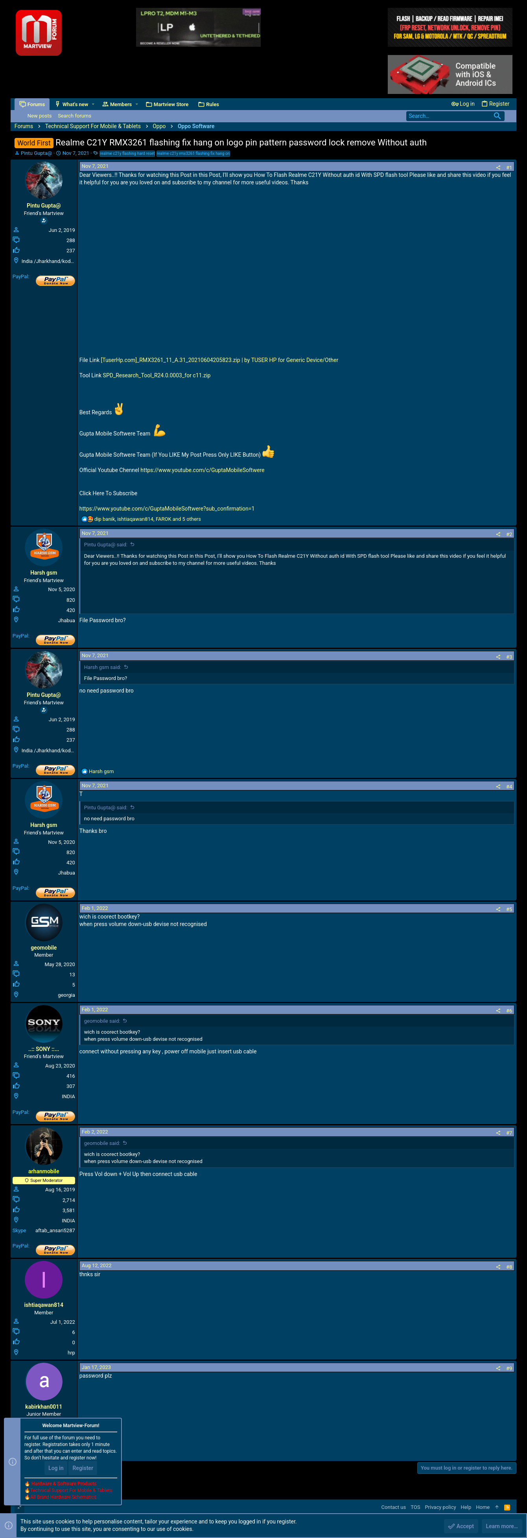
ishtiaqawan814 (43, 1305)
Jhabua (66, 620)
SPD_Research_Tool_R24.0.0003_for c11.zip (157, 375)
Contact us (393, 1507)
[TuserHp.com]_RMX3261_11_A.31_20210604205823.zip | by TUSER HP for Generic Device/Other (219, 360)
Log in (55, 1468)
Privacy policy (440, 1507)
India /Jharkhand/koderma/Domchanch (67, 261)
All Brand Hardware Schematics (63, 1497)
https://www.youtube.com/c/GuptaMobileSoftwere (202, 470)
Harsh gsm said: (102, 667)
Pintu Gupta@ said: (105, 545)
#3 (509, 657)
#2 (509, 534)
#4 (509, 787)
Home (483, 1507)
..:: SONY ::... (43, 1049)
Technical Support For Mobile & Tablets (71, 1490)
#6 (509, 1011)
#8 (509, 1267)
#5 (509, 909)
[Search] (455, 116)
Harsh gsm (43, 573)
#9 (509, 1368)
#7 (509, 1133)
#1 (509, 168)
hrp (71, 1353)
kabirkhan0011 (43, 1407)
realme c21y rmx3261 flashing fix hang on (193, 153)
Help (466, 1507)
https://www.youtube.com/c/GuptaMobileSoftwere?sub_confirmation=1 (167, 508)
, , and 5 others (147, 519)
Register (82, 1468)
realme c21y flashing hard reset (127, 153)
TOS (415, 1507)
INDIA (68, 1096)
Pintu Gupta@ (36, 153)
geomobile (44, 947)
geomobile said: (102, 1021)
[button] (93, 104)
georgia (66, 995)
